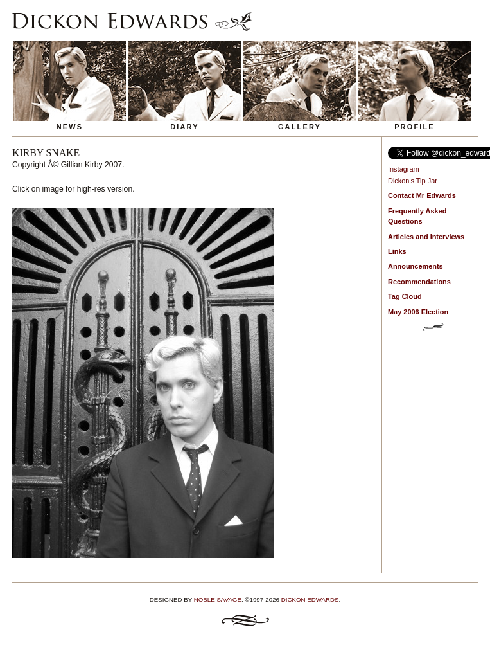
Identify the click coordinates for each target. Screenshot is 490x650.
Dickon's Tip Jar (412, 181)
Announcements (415, 266)
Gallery (299, 127)
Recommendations (419, 281)
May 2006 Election (418, 312)
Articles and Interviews (426, 236)
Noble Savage (217, 599)
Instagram (403, 169)
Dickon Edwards (310, 599)
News (70, 127)
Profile (414, 127)
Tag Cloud (405, 296)
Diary (184, 127)
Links (397, 251)
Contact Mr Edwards (422, 195)
